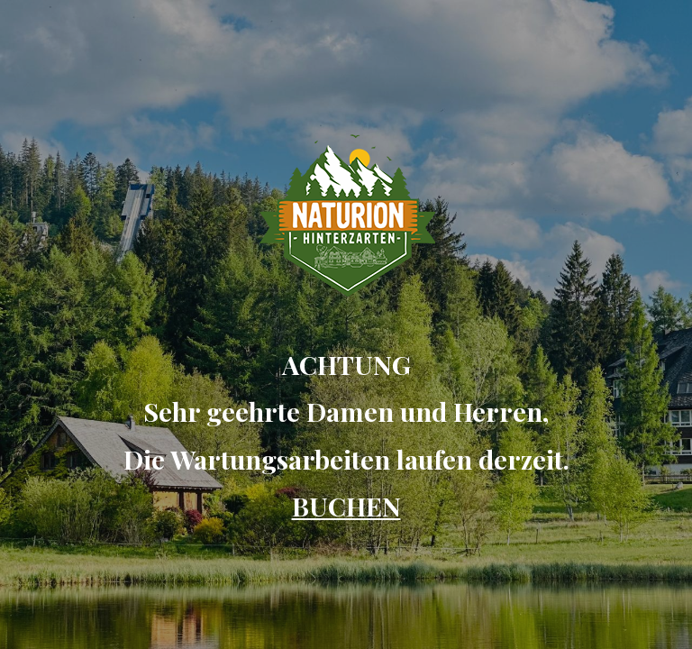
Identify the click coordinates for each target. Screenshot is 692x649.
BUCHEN (346, 506)
